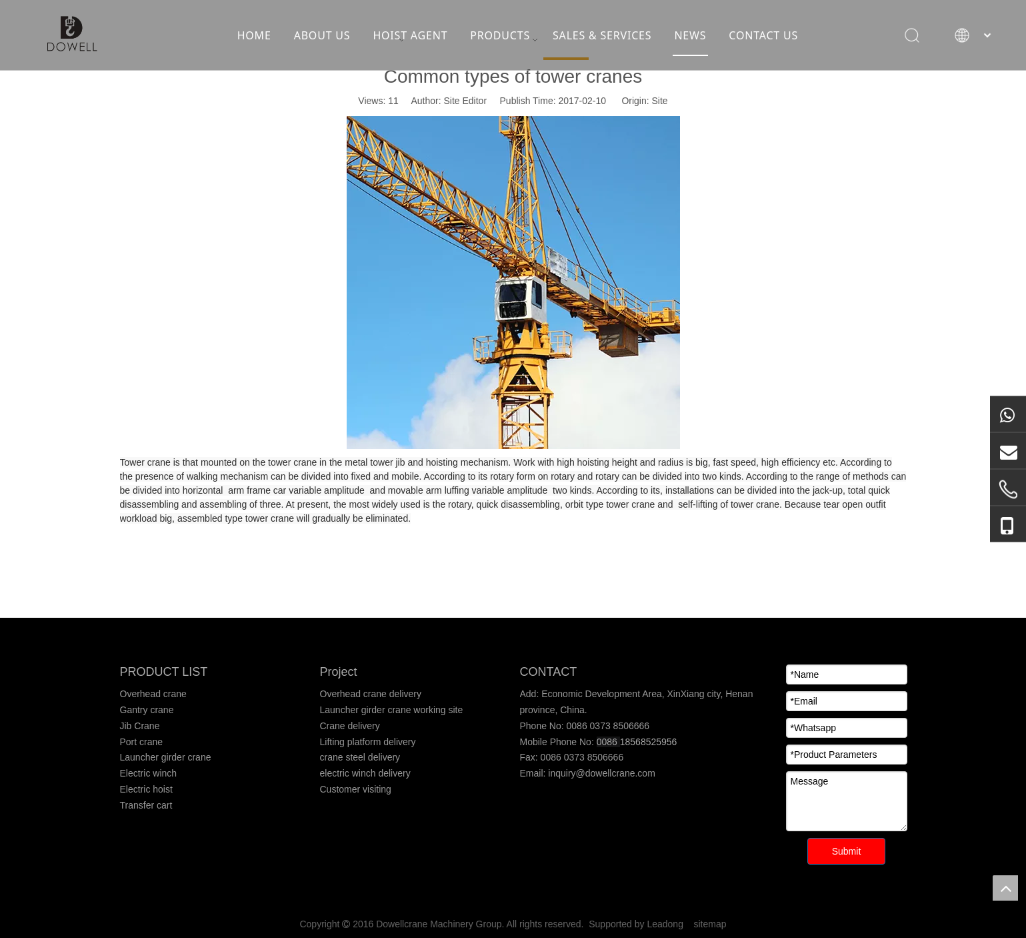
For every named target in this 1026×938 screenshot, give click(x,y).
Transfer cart (146, 805)
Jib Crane (140, 726)
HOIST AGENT (412, 36)
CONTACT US (765, 36)
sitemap (710, 924)
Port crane (141, 742)
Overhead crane (153, 693)
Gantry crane (147, 710)
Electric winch (148, 773)
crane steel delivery (360, 757)
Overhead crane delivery (371, 693)
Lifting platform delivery (368, 742)
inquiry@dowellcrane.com (600, 773)
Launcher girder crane (165, 757)
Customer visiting (355, 789)
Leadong (665, 924)
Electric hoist (146, 789)
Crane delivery (350, 726)
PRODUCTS (502, 36)
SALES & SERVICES (604, 36)
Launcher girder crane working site (391, 710)
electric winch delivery (365, 773)
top (1005, 888)
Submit (846, 851)
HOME (256, 36)
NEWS (692, 36)
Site (660, 100)
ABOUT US (324, 36)
